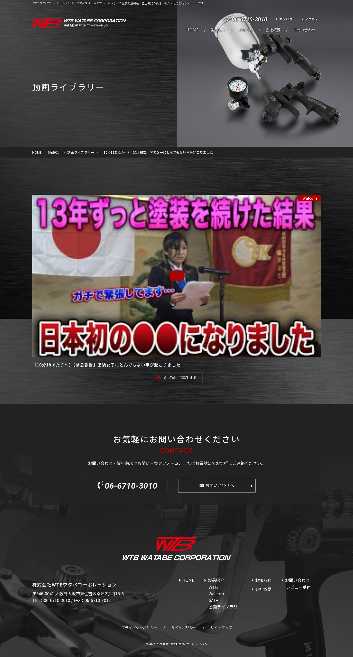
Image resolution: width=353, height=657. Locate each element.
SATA (213, 600)
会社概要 (273, 30)
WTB (213, 587)
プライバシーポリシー (139, 627)
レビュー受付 (298, 587)
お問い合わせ (304, 30)
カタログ (286, 19)
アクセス (311, 19)
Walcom (309, 198)
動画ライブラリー (225, 607)
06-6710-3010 (249, 19)
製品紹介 (218, 30)
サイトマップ (221, 627)
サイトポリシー (183, 627)
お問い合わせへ (219, 485)
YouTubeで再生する (180, 377)
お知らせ (245, 30)
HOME (192, 30)
